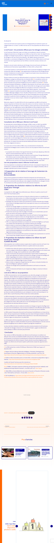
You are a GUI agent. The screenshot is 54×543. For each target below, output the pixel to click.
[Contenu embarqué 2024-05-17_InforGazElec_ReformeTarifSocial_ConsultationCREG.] (27, 395)
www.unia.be (31, 372)
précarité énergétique (25, 26)
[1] (20, 71)
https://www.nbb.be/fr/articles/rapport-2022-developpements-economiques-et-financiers (25, 355)
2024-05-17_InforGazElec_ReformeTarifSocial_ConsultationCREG (15, 412)
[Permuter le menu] (45, 4)
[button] (48, 3)
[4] (8, 91)
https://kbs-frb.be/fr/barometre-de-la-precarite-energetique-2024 (24, 359)
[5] (4, 371)
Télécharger (31, 412)
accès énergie (18, 26)
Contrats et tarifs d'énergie (19, 450)
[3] (43, 82)
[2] (33, 79)
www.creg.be (39, 368)
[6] (24, 136)
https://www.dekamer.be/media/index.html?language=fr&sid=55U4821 (21, 364)
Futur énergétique (45, 449)
